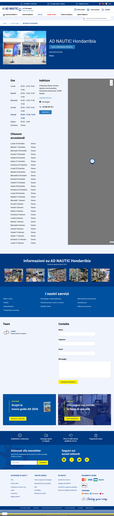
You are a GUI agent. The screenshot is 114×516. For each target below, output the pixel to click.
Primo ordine (15, 483)
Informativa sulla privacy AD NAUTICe (52, 508)
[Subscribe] (42, 463)
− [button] (111, 85)
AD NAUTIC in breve (64, 480)
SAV (35, 487)
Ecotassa (80, 508)
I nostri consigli (65, 15)
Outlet (41, 15)
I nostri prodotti (11, 15)
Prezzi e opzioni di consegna (43, 480)
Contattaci (45, 113)
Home (5, 24)
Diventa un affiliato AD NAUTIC (67, 490)
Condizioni (36, 508)
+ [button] (111, 82)
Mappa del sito (15, 496)
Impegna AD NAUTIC (64, 483)
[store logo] (10, 8)
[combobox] (97, 20)
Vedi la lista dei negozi (55, 53)
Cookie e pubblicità (70, 508)
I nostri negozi (14, 24)
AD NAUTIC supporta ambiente (67, 487)
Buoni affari (51, 15)
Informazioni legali (25, 508)
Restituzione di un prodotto (42, 483)
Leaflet (112, 243)
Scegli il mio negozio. (28, 10)
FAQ (12, 480)
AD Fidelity (37, 490)
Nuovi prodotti (81, 15)
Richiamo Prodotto (40, 493)
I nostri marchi (30, 15)
